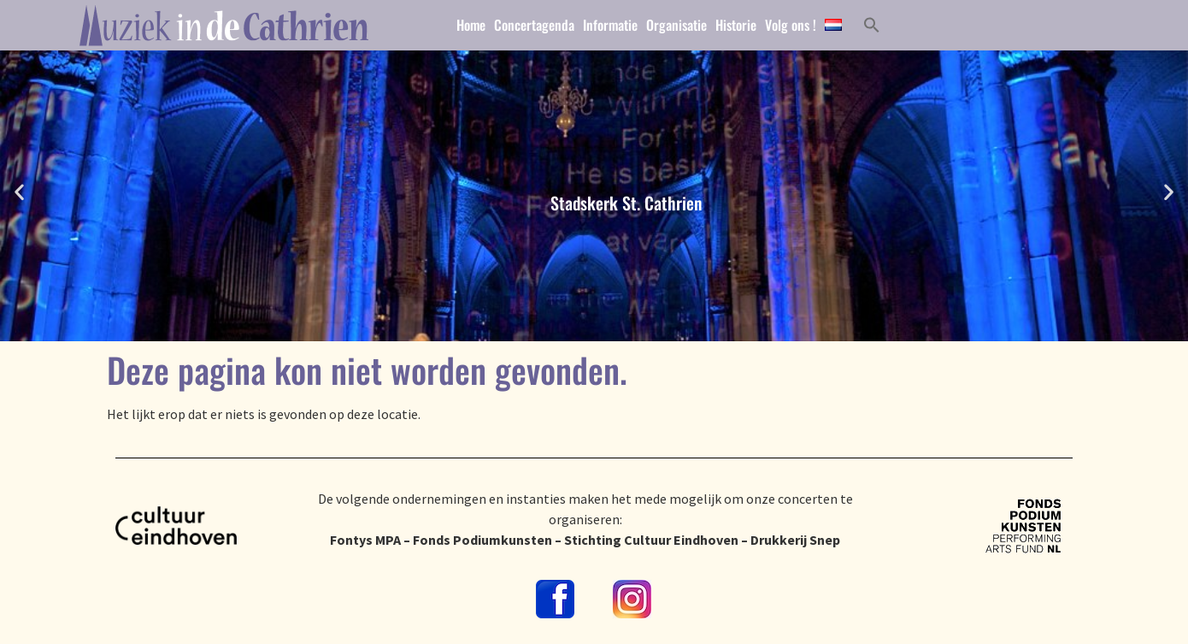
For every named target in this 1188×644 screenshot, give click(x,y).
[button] (19, 192)
